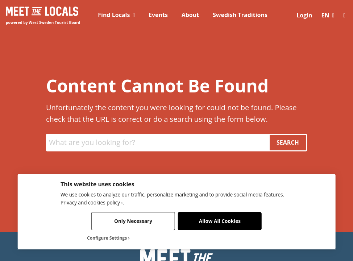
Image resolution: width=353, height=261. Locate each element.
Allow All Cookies (220, 221)
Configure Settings (107, 238)
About (190, 15)
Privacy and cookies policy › (91, 202)
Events (158, 15)
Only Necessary (133, 221)
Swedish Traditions (240, 15)
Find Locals (114, 15)
